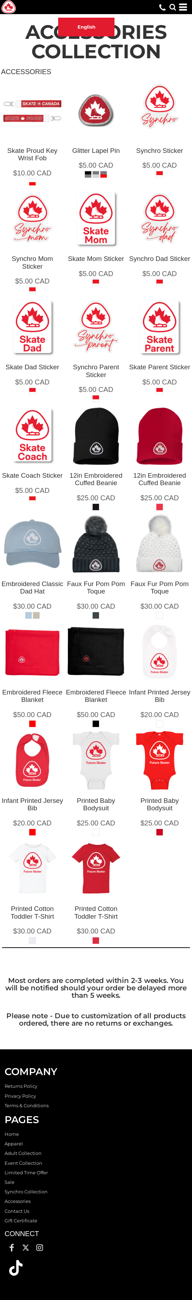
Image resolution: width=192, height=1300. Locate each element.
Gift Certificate (21, 1220)
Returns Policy (21, 1086)
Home (12, 1134)
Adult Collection (23, 1153)
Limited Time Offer (26, 1172)
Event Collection (23, 1163)
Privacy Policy (20, 1096)
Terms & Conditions (27, 1105)
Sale (9, 1182)
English (86, 27)
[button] (16, 1268)
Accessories (18, 1201)
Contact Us (17, 1211)
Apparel (14, 1143)
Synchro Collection (26, 1191)
